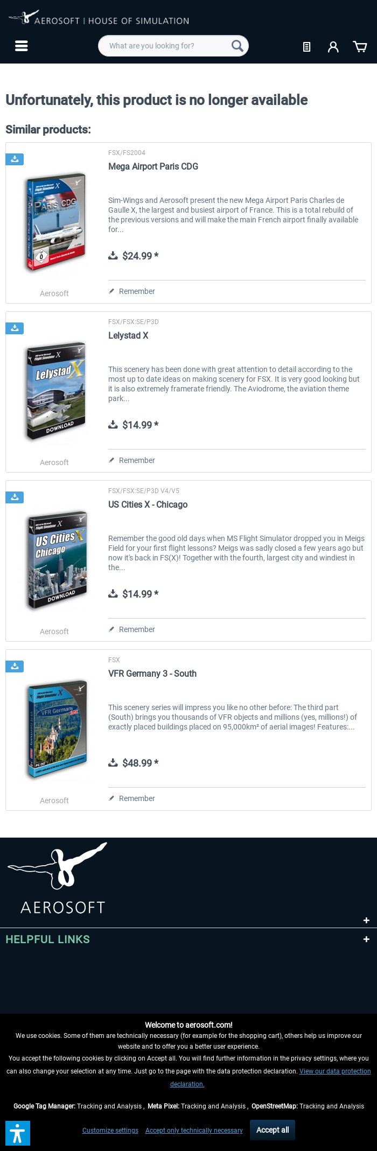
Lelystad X (128, 336)
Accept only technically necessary (194, 1130)
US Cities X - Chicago (147, 505)
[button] (17, 1133)
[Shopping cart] (360, 46)
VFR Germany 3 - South (152, 674)
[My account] (334, 46)
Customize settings (110, 1130)
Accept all (272, 1130)
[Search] (237, 46)
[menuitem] (20, 46)
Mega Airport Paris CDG (153, 167)
